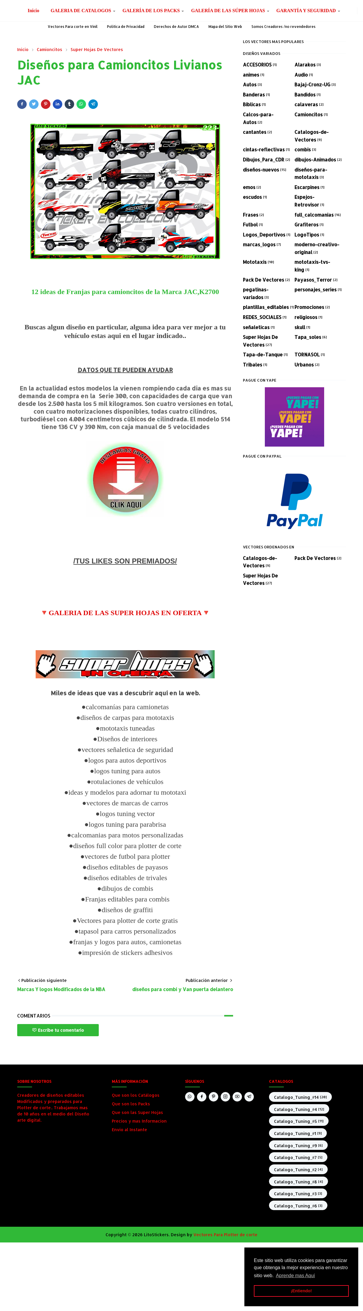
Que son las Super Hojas (137, 1112)
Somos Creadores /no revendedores (283, 26)
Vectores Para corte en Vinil (73, 26)
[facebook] (348, 10)
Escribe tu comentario (58, 1030)
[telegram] (249, 1097)
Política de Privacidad (125, 26)
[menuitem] (33, 10)
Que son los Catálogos (136, 1095)
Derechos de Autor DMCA (176, 26)
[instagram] (353, 10)
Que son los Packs (131, 1103)
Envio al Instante (129, 1129)
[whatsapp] (344, 10)
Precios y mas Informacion (139, 1120)
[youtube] (237, 1097)
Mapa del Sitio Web (225, 26)
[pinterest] (213, 1097)
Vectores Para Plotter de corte (225, 1234)
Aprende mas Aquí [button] (295, 1275)
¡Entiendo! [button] (301, 1290)
